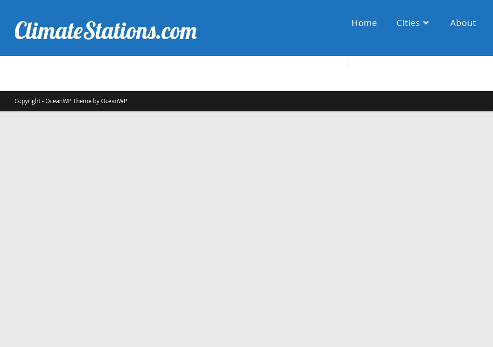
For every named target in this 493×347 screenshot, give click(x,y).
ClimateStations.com (105, 30)
